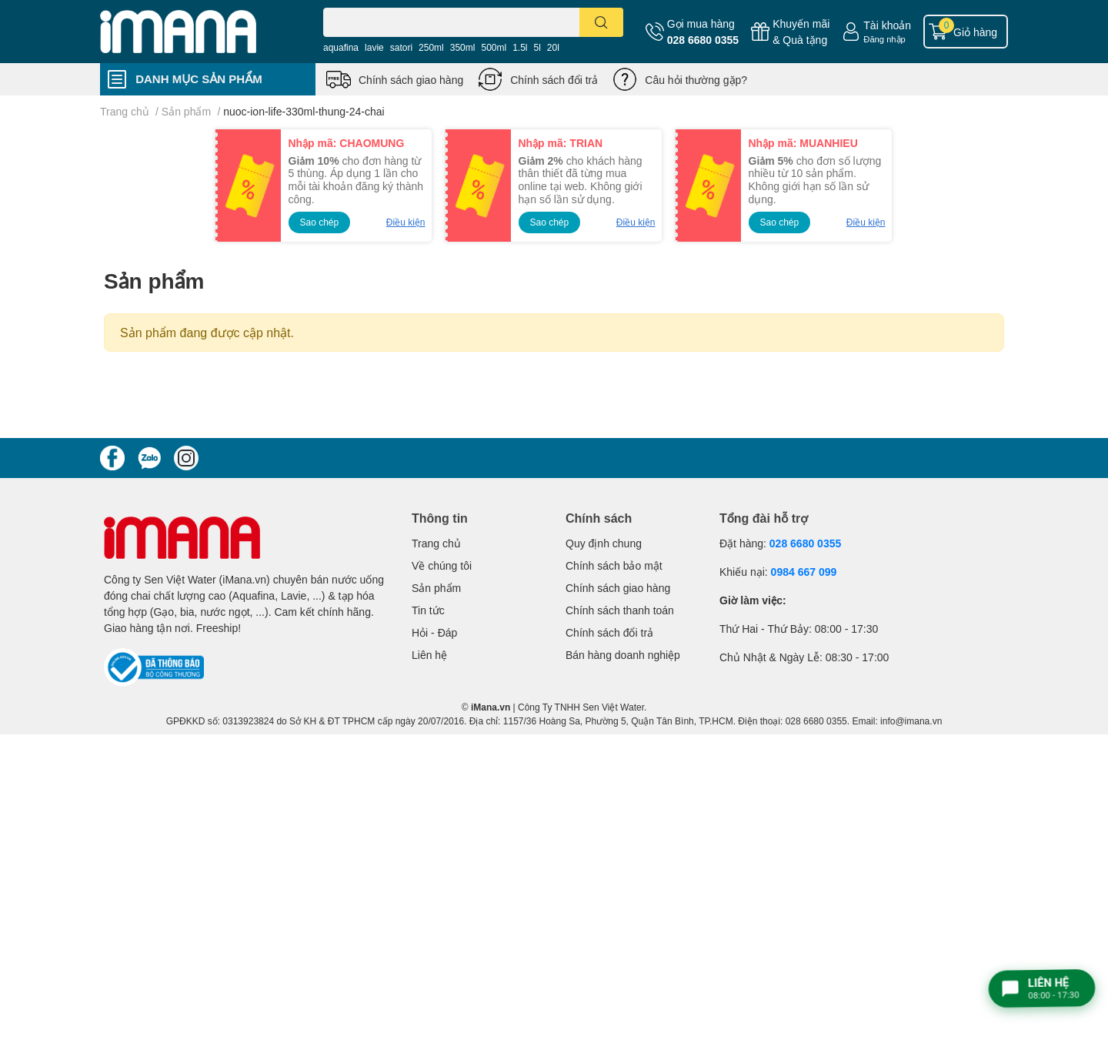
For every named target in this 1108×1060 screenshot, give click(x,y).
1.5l (519, 47)
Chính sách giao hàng (411, 79)
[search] (601, 22)
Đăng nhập (884, 39)
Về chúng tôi (442, 565)
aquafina (341, 47)
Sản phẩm (436, 587)
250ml (431, 47)
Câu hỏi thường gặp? (696, 79)
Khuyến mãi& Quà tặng (801, 31)
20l (553, 47)
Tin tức (428, 610)
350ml (463, 47)
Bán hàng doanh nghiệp (623, 654)
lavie (374, 47)
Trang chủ (436, 543)
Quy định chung (604, 543)
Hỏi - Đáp (434, 632)
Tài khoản (887, 25)
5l (537, 47)
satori (401, 47)
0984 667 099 (804, 571)
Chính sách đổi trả (554, 79)
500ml (493, 47)
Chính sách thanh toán (620, 610)
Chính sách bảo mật (614, 565)
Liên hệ (429, 654)
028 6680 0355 (703, 39)
